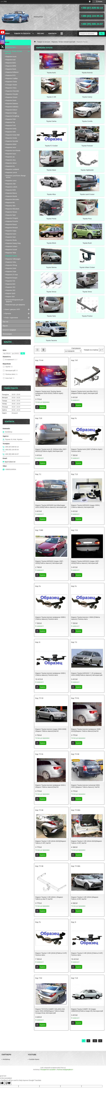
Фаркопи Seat (10, 237)
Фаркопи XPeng (11, 265)
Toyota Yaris (51, 316)
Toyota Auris (51, 72)
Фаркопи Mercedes (12, 199)
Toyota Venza (51, 292)
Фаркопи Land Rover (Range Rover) (16, 176)
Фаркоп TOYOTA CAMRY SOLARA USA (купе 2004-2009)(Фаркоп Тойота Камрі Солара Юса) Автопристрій (50, 1011)
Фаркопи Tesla (11, 253)
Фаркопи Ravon (11, 224)
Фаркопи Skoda (11, 240)
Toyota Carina (51, 121)
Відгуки (5, 326)
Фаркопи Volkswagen (13, 259)
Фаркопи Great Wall (12, 135)
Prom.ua (63, 1067)
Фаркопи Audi (10, 60)
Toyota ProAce (87, 316)
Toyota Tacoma (51, 340)
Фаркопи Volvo (11, 262)
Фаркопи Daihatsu (12, 107)
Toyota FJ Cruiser (51, 146)
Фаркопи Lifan (11, 184)
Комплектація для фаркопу (15, 305)
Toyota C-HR (51, 97)
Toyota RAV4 (51, 243)
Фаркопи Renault (12, 227)
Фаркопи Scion (11, 234)
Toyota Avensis (87, 72)
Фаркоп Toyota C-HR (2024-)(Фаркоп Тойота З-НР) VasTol (84, 898)
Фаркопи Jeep (11, 160)
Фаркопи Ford (10, 125)
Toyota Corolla (87, 121)
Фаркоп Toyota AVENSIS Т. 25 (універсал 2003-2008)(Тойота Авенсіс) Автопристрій (86, 674)
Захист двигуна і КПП (12, 309)
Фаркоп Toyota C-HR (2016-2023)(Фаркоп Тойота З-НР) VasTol (86, 842)
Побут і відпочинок (11, 317)
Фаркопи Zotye (11, 271)
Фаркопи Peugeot (12, 218)
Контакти (52, 33)
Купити (42, 407)
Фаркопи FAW (11, 119)
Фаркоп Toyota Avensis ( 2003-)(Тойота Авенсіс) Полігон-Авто (85, 618)
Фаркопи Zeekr (11, 268)
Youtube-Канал (34, 1059)
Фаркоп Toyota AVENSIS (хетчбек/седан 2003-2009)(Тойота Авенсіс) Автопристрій (50, 506)
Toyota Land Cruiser (87, 194)
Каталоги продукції (9, 330)
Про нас (40, 33)
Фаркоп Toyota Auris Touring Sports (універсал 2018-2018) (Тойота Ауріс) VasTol (49, 393)
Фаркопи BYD (10, 75)
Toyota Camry (87, 97)
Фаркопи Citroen (11, 97)
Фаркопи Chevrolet (12, 91)
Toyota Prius (87, 218)
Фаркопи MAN (11, 190)
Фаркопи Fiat (10, 122)
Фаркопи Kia (10, 166)
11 (95, 1041)
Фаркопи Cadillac (12, 78)
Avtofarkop (6, 1059)
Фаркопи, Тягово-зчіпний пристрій (63, 42)
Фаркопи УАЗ (10, 287)
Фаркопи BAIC (11, 63)
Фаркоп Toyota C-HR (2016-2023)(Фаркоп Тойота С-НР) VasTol (50, 842)
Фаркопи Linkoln (11, 187)
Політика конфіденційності (65, 1069)
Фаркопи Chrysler (12, 94)
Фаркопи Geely (11, 128)
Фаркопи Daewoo (12, 103)
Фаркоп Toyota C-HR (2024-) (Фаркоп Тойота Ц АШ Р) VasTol (49, 898)
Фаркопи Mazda (11, 196)
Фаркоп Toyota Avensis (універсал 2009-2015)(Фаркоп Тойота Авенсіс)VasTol (86, 730)
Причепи (8, 313)
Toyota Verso (87, 292)
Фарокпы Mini (10, 206)
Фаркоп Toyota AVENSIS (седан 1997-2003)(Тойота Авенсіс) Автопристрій (49, 562)
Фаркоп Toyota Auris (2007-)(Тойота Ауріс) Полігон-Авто (86, 450)
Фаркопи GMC (11, 132)
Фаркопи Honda (11, 138)
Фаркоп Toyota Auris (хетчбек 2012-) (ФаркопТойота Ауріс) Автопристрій (84, 392)
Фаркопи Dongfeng (12, 116)
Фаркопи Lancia (11, 172)
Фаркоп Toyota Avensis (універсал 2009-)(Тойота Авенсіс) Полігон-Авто (50, 618)
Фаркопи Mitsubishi (12, 209)
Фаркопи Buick (11, 69)
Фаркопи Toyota (11, 256)
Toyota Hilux (51, 194)
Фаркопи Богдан (11, 278)
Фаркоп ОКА (10, 296)
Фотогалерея (7, 334)
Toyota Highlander (87, 170)
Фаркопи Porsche (12, 221)
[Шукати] (102, 33)
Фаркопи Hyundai (12, 141)
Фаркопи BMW (11, 66)
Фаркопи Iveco (11, 147)
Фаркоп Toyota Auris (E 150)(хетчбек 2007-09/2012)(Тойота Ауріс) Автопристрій (51, 450)
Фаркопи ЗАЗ (10, 290)
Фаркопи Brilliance (12, 72)
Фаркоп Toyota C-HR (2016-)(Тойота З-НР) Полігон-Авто (51, 954)
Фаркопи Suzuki (11, 249)
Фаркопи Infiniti (11, 144)
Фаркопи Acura (11, 56)
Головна (6, 33)
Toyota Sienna (51, 267)
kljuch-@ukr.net (10, 462)
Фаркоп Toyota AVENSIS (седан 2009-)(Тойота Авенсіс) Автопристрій (85, 506)
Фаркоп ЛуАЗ (10, 293)
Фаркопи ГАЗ (10, 281)
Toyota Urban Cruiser (87, 267)
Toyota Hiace (51, 170)
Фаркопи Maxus (11, 193)
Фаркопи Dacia (11, 100)
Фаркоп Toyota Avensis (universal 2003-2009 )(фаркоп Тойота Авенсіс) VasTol (85, 786)
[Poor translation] (7, 1083)
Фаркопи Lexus (11, 180)
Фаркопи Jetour (11, 163)
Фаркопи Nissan (11, 212)
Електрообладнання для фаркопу (14, 300)
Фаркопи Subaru (11, 246)
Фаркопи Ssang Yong (13, 243)
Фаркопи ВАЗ (10, 284)
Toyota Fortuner (87, 146)
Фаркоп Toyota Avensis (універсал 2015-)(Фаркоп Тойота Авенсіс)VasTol (50, 786)
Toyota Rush (87, 243)
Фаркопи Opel (11, 215)
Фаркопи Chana (11, 81)
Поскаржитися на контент (48, 1069)
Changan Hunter (11, 85)
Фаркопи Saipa (11, 231)
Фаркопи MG (10, 202)
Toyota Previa (51, 218)
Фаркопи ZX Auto (12, 274)
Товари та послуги (22, 33)
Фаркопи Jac (10, 157)
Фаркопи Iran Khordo (13, 150)
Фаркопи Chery (11, 88)
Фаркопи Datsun (11, 110)
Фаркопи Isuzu (11, 154)
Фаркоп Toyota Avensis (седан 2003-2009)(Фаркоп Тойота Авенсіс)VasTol (50, 730)
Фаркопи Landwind (12, 169)
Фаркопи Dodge (11, 113)
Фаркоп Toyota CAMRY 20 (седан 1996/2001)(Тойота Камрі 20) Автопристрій (87, 1010)
